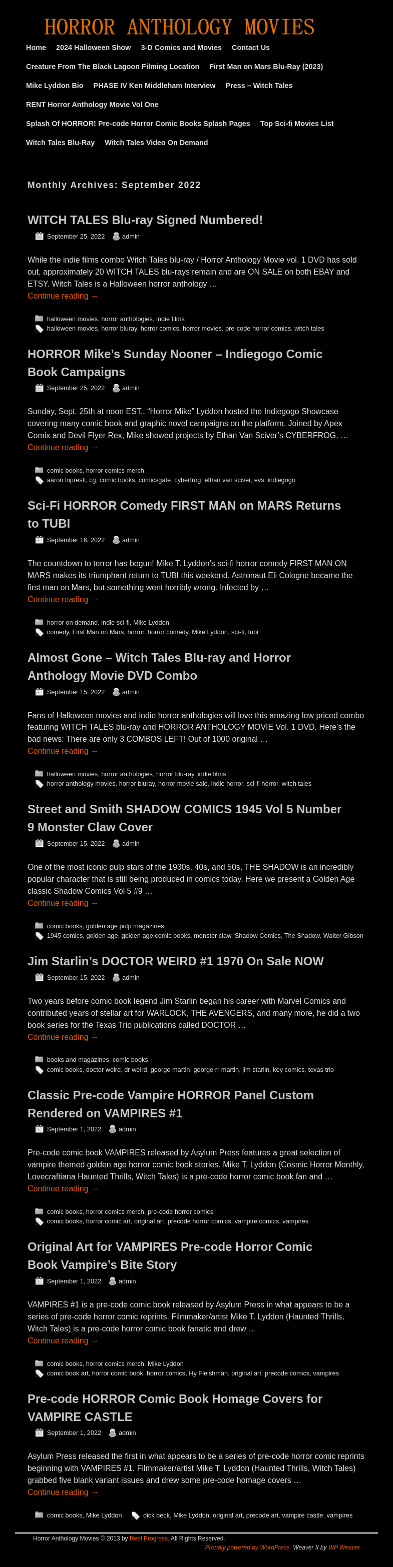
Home (36, 48)
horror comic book (117, 1373)
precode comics (287, 1373)
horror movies (202, 328)
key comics (288, 1069)
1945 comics (65, 935)
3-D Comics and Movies (181, 48)
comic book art (68, 1373)
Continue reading (63, 296)
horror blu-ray (175, 774)
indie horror (227, 783)
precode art (262, 1515)
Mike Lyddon (151, 622)
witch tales (309, 328)
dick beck (156, 1515)
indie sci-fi (115, 622)
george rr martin (216, 1069)
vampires (295, 1221)
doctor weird (103, 1069)
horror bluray (119, 328)
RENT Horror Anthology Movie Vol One (92, 105)
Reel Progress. (149, 1538)
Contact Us (251, 48)
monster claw (212, 935)
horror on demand (72, 622)
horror (135, 632)
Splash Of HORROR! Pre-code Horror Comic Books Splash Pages (138, 124)
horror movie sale (183, 783)
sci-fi (237, 632)
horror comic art (108, 1221)
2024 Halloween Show (93, 48)
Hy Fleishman (208, 1373)
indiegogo (281, 480)
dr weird (135, 1069)
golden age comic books (156, 935)
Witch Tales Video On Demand (156, 143)
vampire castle (302, 1515)
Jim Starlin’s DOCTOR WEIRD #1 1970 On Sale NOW (176, 961)
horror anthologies (127, 319)
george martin (170, 1069)
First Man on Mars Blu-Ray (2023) (266, 67)
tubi (253, 632)
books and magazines (78, 1059)
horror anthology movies (81, 783)
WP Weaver (344, 1547)
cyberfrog (187, 480)
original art (149, 1221)
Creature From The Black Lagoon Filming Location (112, 67)
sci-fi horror (262, 783)
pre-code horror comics (258, 328)
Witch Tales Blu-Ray (60, 143)
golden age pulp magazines (125, 926)
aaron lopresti (66, 480)
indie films (170, 319)
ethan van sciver (228, 480)
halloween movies (72, 319)
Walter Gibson (343, 935)
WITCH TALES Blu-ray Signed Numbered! (145, 220)
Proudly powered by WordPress (247, 1547)
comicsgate (155, 480)
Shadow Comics (258, 935)
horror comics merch (115, 470)
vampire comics (257, 1221)
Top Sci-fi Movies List (297, 124)
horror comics (160, 328)
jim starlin (255, 1069)
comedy (58, 632)
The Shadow (302, 935)
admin (131, 236)
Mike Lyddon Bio (55, 86)
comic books (65, 470)
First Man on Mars (98, 632)
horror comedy (168, 632)
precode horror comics (199, 1221)
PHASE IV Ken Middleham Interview (155, 86)
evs (259, 480)
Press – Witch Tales (259, 86)
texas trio (321, 1069)
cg (92, 480)
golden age (102, 935)
